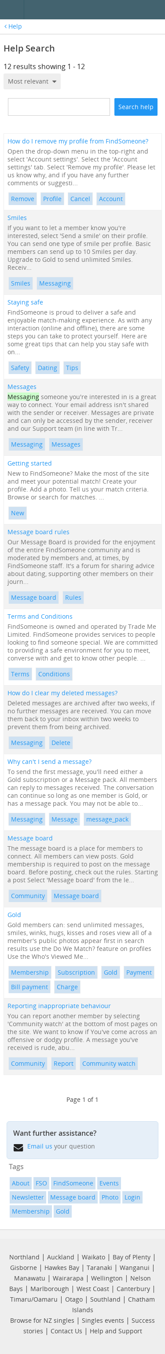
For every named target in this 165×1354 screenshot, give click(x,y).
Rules (73, 597)
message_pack (107, 819)
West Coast (93, 1288)
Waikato (93, 1257)
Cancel (80, 198)
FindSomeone (73, 1183)
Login (132, 1197)
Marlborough (49, 1288)
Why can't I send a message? (49, 762)
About (20, 1183)
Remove (22, 198)
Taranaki (99, 1267)
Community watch (109, 1063)
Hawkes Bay (61, 1267)
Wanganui (135, 1267)
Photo (110, 1197)
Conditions (54, 674)
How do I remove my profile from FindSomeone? (77, 141)
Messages (22, 387)
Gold (14, 915)
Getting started (29, 463)
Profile (52, 198)
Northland (24, 1257)
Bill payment (29, 987)
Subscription (76, 972)
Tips (72, 367)
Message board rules (38, 532)
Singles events (103, 1320)
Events (109, 1183)
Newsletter (28, 1197)
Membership (30, 972)
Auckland (60, 1257)
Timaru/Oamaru (34, 1299)
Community (28, 896)
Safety (20, 367)
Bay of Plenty (131, 1257)
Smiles (17, 218)
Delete (60, 742)
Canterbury (133, 1288)
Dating (47, 367)
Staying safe (25, 302)
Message (64, 819)
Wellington (107, 1278)
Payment (139, 972)
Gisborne (23, 1267)
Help (13, 26)
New (17, 513)
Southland (105, 1299)
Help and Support (116, 1331)
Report (63, 1063)
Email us (39, 1146)
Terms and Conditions (40, 616)
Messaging (55, 283)
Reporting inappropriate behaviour (59, 1006)
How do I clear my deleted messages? (62, 693)
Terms (20, 674)
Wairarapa (68, 1278)
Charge (67, 987)
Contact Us (66, 1331)
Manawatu (29, 1278)
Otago (74, 1299)
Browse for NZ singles (42, 1320)
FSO (41, 1183)
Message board (33, 597)
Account (111, 198)
